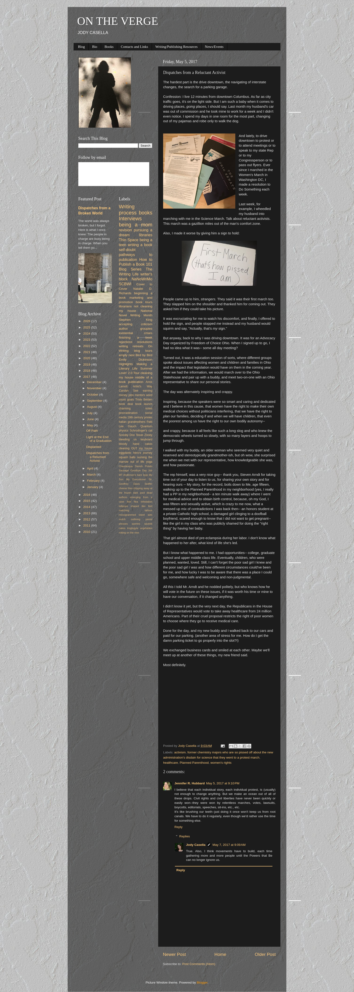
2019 (87, 364)
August (92, 406)
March (92, 474)
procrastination (128, 413)
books (145, 213)
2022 (87, 346)
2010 (87, 532)
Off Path (92, 430)
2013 (87, 513)
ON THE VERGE (117, 21)
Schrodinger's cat (141, 430)
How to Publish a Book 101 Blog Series (136, 264)
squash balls (127, 457)
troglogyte (132, 528)
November (94, 388)
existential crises (136, 333)
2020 (87, 358)
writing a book (140, 245)
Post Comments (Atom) (198, 964)
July (90, 413)
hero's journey (142, 452)
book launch (143, 404)
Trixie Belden (143, 399)
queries (136, 523)
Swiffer (148, 483)
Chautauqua (126, 466)
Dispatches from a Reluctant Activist (97, 456)
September (95, 400)
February (94, 480)
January (93, 487)
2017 (87, 376)
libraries (145, 235)
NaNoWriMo (142, 279)
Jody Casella (196, 845)
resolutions (144, 342)
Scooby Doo (127, 435)
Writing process (128, 210)
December (94, 382)
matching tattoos (136, 510)
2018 (87, 370)
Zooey (148, 435)
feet (129, 501)
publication (135, 382)
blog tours (143, 350)
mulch (122, 519)
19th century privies (139, 417)
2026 (87, 321)
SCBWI (125, 284)
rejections (126, 342)
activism (180, 752)
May (90, 425)
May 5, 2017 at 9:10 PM (222, 783)
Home (220, 954)
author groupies (136, 328)
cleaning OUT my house (136, 448)
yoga (149, 461)
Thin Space (128, 240)
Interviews (130, 218)
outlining (135, 519)
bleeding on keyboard (136, 439)
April (90, 468)
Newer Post (174, 954)
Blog (81, 47)
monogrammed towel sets (136, 514)
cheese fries (126, 488)
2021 (87, 352)
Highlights (126, 364)
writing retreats (131, 346)
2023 (87, 339)
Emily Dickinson (136, 359)
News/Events (214, 47)
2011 (87, 525)
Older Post (265, 954)
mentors (140, 395)
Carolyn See (128, 390)
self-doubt (127, 250)
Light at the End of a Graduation (99, 439)
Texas (139, 435)
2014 (87, 507)
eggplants (125, 452)
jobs (131, 395)
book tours (144, 302)
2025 (87, 327)
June (91, 419)
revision (125, 230)
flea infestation (143, 501)
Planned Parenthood (194, 762)
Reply (178, 827)
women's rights (221, 762)
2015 (87, 501)
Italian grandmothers (132, 422)
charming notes (136, 408)
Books (109, 47)
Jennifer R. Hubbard (189, 783)
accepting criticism (136, 324)
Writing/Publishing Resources (176, 47)
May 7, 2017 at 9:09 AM (229, 845)
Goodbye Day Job (141, 470)
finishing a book (136, 337)
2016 (87, 494)
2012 (87, 519)
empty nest (127, 355)
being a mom (136, 225)
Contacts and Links (134, 47)
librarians (125, 306)
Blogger (202, 982)
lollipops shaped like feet (136, 506)
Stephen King (136, 319)
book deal (126, 404)
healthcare (170, 762)
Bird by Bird (144, 355)
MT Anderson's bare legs (133, 474)
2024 (87, 333)
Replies (184, 836)
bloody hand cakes (136, 444)
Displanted (93, 447)
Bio (94, 47)
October (93, 394)
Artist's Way (142, 386)
